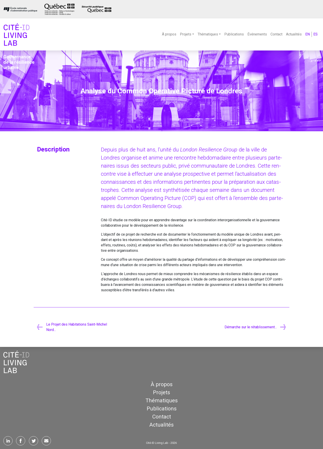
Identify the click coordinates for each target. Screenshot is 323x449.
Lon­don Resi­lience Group (208, 150)
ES (315, 34)
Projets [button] (185, 34)
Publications (234, 34)
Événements (257, 34)
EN (307, 34)
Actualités (294, 34)
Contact (276, 34)
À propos (169, 34)
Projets (161, 392)
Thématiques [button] (208, 34)
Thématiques (162, 400)
